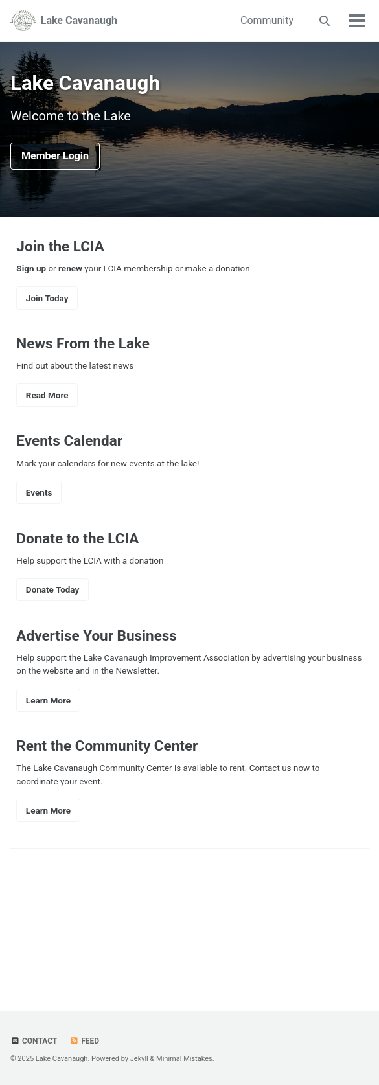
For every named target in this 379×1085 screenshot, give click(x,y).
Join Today (47, 298)
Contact (33, 1040)
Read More (47, 395)
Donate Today (52, 589)
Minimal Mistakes (184, 1059)
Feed (84, 1040)
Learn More (48, 700)
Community (266, 20)
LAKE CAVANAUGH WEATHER (189, 917)
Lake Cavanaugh (79, 20)
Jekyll (139, 1059)
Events (39, 492)
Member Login (55, 156)
